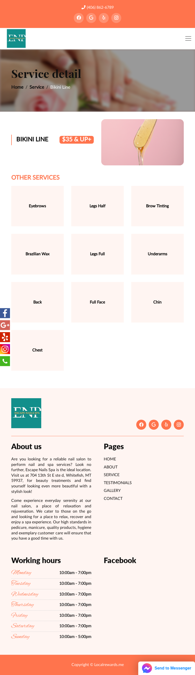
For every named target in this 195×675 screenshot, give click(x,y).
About (111, 467)
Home (17, 87)
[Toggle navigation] (188, 38)
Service (37, 87)
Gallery (112, 491)
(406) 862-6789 (98, 7)
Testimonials (118, 483)
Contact (113, 499)
